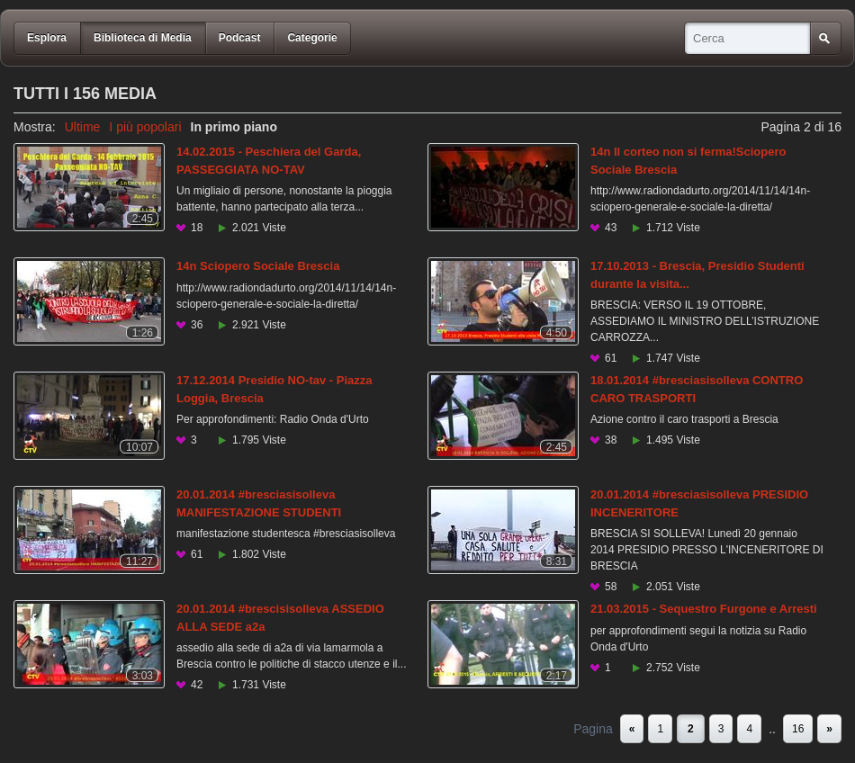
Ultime (83, 127)
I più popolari (145, 127)
